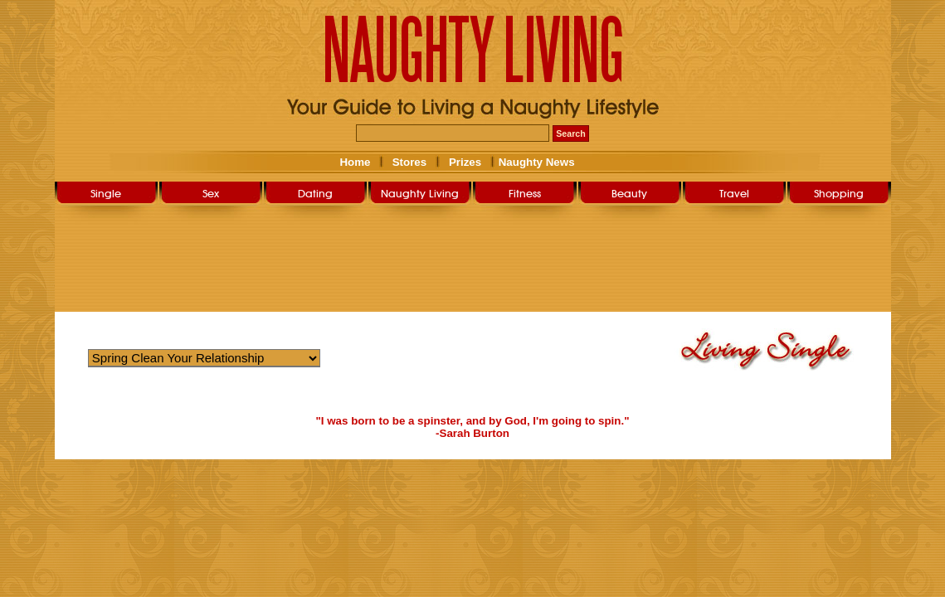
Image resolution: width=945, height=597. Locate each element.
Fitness (525, 193)
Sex (210, 193)
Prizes (465, 162)
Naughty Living (420, 193)
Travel (734, 193)
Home (354, 162)
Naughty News (535, 162)
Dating (315, 193)
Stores (409, 162)
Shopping (839, 193)
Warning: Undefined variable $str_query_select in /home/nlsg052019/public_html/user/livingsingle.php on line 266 (204, 358)
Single (105, 193)
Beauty (629, 193)
